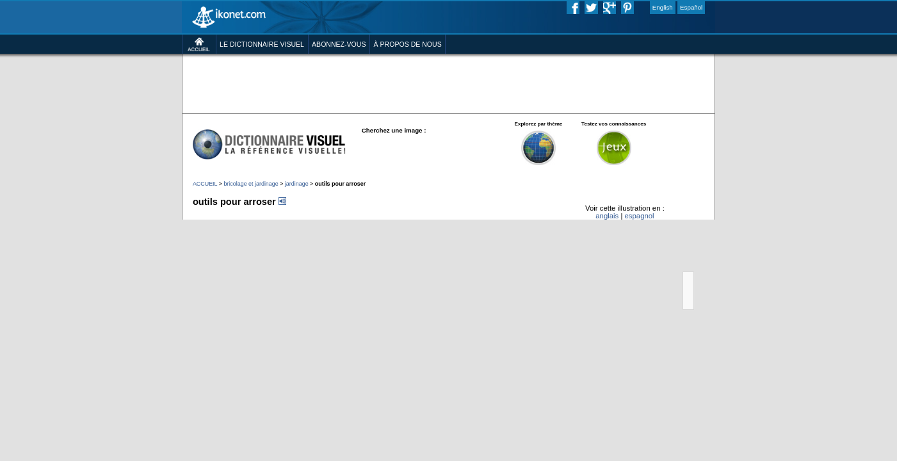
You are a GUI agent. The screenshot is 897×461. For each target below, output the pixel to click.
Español (747, 8)
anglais (643, 266)
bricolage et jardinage (205, 226)
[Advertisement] (449, 102)
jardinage (261, 226)
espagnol (683, 266)
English (712, 8)
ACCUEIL (149, 226)
